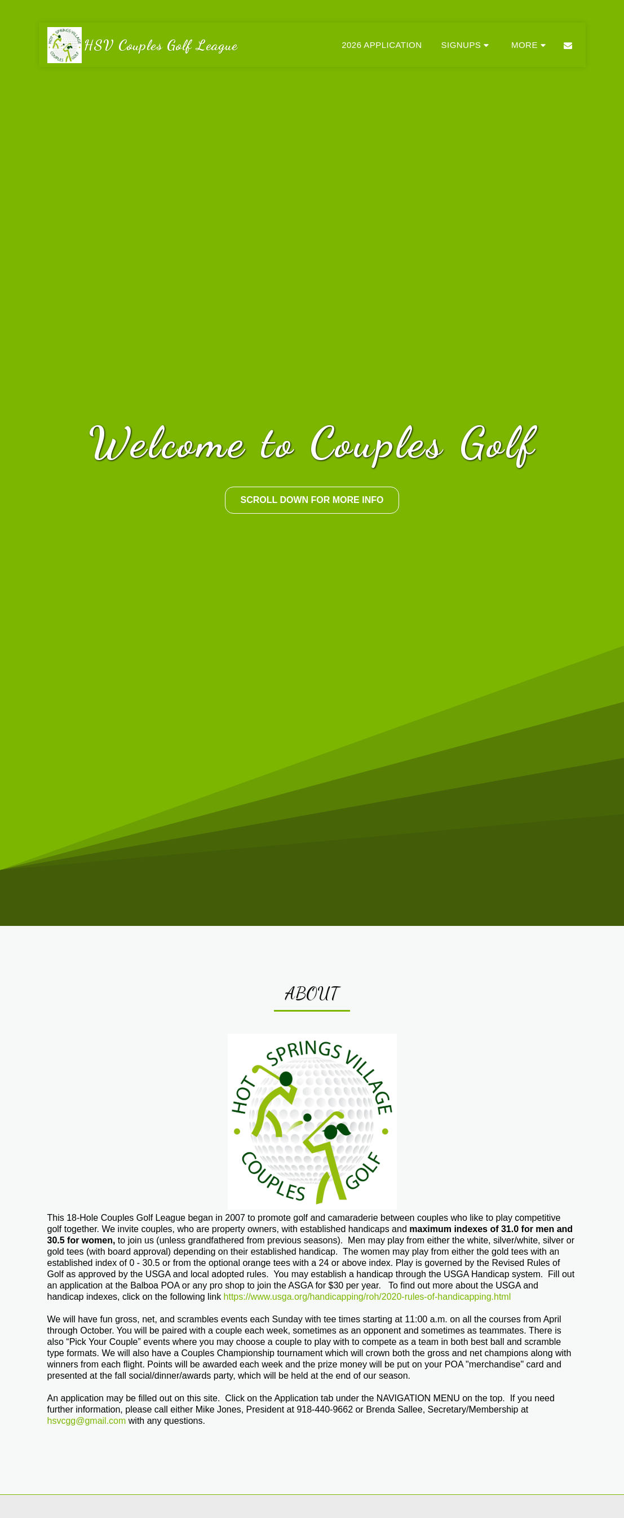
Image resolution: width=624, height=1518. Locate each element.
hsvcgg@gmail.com (86, 1421)
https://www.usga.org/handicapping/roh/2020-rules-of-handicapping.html (367, 1296)
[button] (466, 45)
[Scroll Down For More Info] (312, 500)
